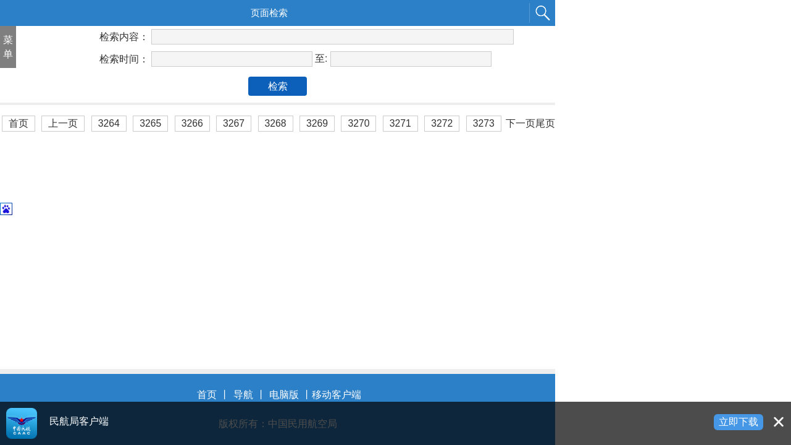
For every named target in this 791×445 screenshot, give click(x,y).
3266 (192, 123)
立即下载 (738, 422)
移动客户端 (336, 394)
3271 (400, 123)
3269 (317, 123)
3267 (234, 123)
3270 (358, 123)
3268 (276, 123)
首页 (18, 123)
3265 (150, 123)
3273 (484, 123)
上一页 (63, 123)
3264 (109, 123)
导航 (243, 394)
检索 (278, 86)
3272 (442, 123)
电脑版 (284, 394)
